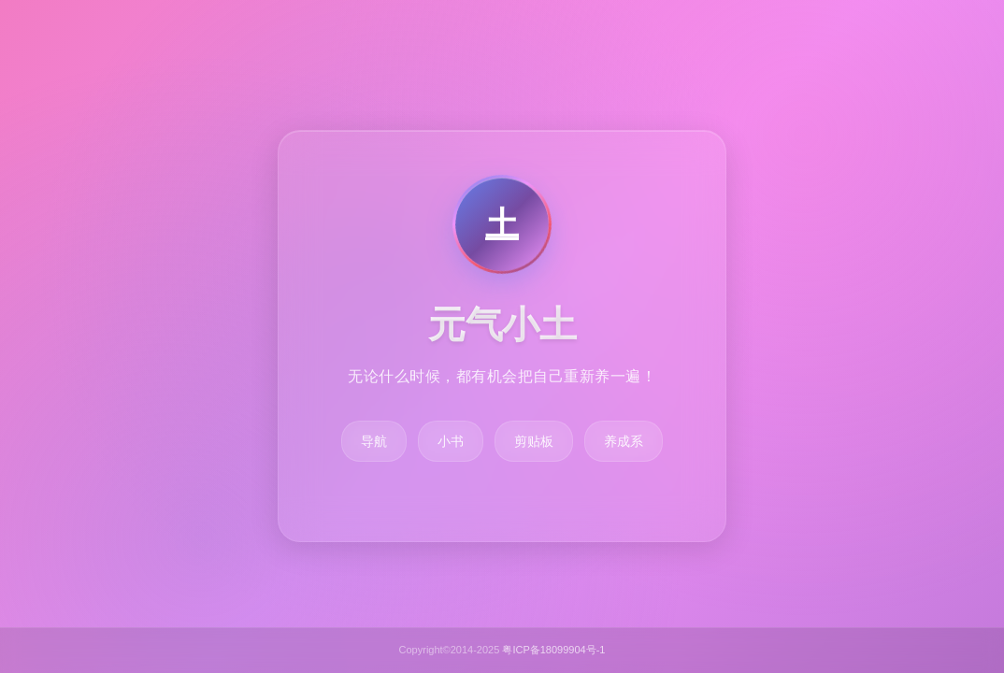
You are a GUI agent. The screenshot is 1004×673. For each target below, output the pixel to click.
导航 (374, 441)
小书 (450, 441)
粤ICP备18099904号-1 (553, 649)
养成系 (623, 441)
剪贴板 (533, 441)
